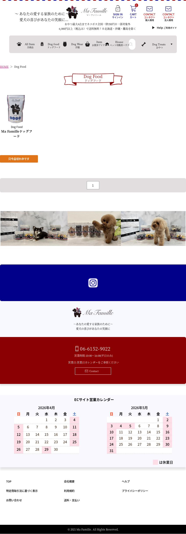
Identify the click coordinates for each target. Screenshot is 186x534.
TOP (8, 481)
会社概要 (69, 481)
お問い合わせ (14, 500)
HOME (4, 67)
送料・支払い (72, 500)
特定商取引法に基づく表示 (22, 491)
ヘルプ (126, 481)
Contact (94, 371)
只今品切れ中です (19, 159)
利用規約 (69, 491)
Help (167, 28)
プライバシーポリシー (135, 491)
